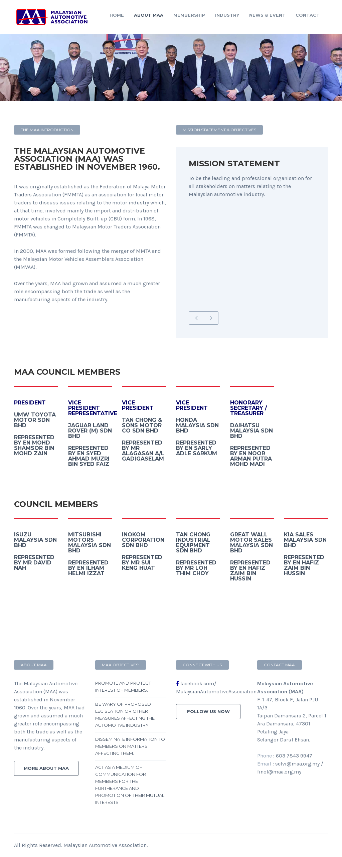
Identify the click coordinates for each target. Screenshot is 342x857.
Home (117, 15)
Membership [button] (189, 15)
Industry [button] (227, 15)
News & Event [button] (267, 15)
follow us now (208, 711)
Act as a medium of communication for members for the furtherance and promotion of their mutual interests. (129, 784)
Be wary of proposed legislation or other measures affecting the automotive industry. (125, 714)
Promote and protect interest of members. (123, 686)
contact (308, 15)
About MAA (148, 15)
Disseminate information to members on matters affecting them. (130, 746)
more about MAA (46, 768)
